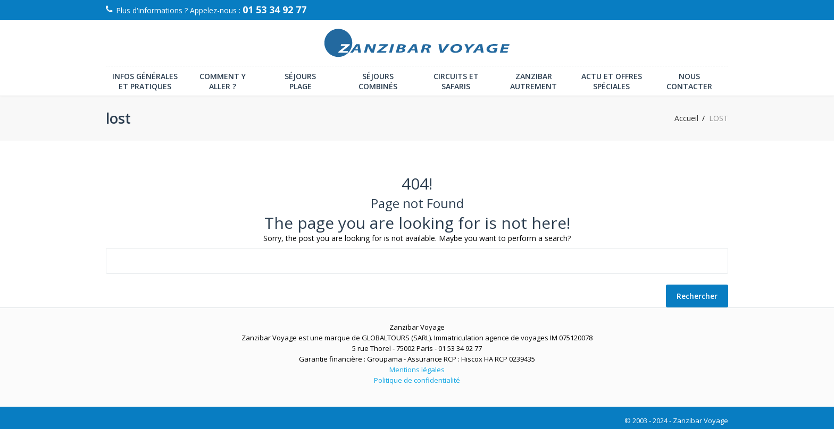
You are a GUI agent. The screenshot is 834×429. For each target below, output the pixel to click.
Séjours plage (300, 81)
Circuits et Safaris (456, 81)
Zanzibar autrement (533, 81)
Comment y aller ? (222, 81)
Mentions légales (417, 369)
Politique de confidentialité (417, 380)
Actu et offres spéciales (611, 81)
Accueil (686, 118)
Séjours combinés (377, 81)
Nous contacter (689, 81)
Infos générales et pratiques (145, 81)
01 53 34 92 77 (274, 9)
